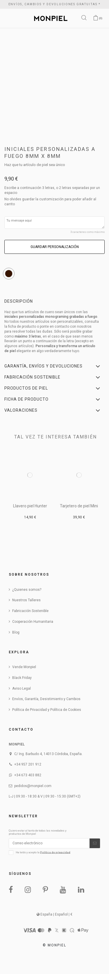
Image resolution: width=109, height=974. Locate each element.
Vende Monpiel (24, 667)
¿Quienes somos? (26, 590)
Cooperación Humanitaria (32, 622)
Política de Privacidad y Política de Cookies (46, 710)
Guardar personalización (55, 247)
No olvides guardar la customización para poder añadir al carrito (50, 201)
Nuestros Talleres (26, 600)
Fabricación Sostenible (30, 611)
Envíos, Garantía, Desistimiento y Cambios (46, 699)
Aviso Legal (21, 688)
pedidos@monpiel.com (32, 786)
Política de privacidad (55, 852)
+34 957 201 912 (27, 764)
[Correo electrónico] (49, 843)
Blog (15, 632)
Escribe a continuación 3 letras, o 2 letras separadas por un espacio (52, 190)
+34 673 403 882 (27, 775)
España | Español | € (54, 914)
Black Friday (22, 678)
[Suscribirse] (95, 843)
